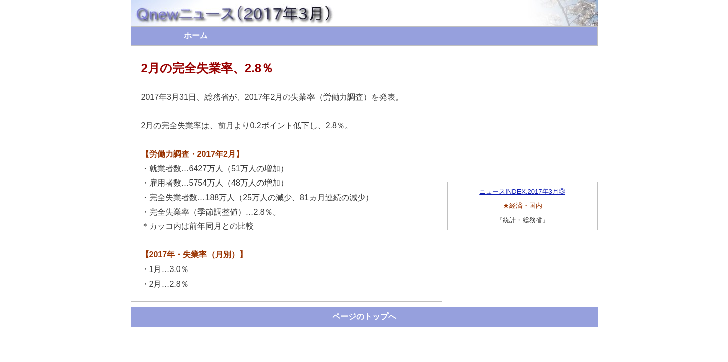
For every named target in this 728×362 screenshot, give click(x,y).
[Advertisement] (522, 113)
